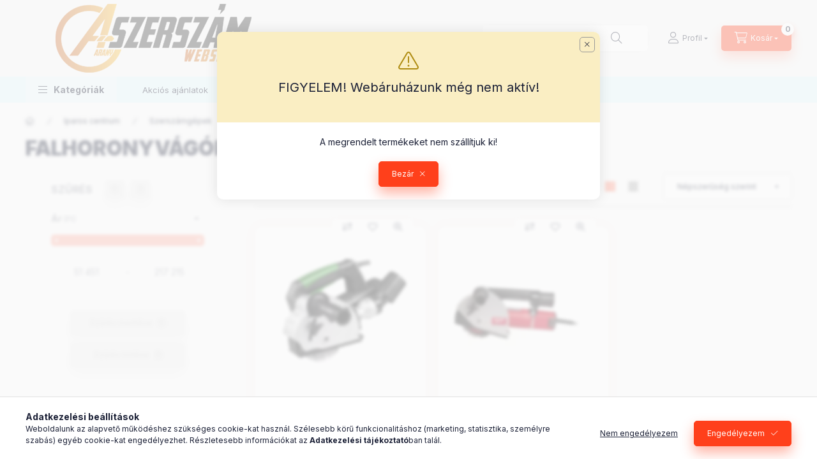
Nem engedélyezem (639, 433)
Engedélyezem (736, 433)
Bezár (403, 173)
